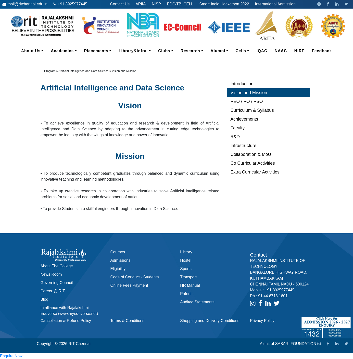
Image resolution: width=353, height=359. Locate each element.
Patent (185, 294)
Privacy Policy (262, 321)
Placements (99, 50)
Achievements (244, 119)
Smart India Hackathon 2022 (224, 4)
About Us (34, 50)
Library (186, 252)
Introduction (241, 83)
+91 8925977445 (72, 4)
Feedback (322, 51)
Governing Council (56, 283)
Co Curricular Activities (252, 163)
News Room (51, 274)
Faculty (237, 127)
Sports (185, 269)
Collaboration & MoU (250, 154)
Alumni (221, 50)
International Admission (275, 4)
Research (194, 50)
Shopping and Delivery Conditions (209, 321)
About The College (56, 266)
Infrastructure (243, 145)
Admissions (120, 260)
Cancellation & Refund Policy (65, 321)
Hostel (185, 260)
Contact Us (119, 4)
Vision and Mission (248, 92)
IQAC (261, 51)
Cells (244, 50)
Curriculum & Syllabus (252, 110)
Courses (117, 252)
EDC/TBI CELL (180, 4)
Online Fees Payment (129, 285)
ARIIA (141, 4)
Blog (44, 299)
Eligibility (118, 269)
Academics (65, 50)
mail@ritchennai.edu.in (27, 4)
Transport (188, 277)
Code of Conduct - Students (134, 277)
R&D (235, 136)
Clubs (167, 50)
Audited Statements (197, 302)
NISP (156, 4)
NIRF (299, 51)
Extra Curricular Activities (254, 172)
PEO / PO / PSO (246, 101)
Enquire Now (11, 356)
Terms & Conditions (127, 321)
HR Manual (190, 285)
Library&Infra (136, 50)
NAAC (281, 51)
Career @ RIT (52, 291)
